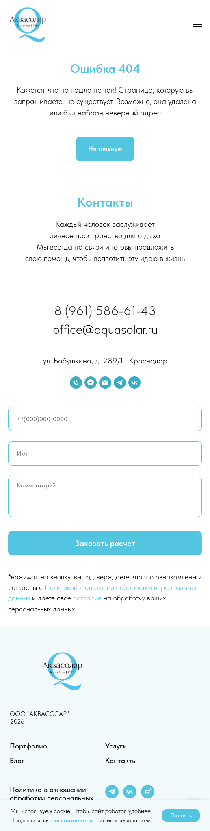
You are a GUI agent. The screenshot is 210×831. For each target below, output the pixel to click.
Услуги (116, 746)
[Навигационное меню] (197, 24)
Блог (17, 760)
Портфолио (28, 746)
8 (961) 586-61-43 (105, 310)
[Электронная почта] (105, 382)
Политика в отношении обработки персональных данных (51, 798)
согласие (87, 598)
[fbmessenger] (90, 382)
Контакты (121, 760)
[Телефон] (76, 382)
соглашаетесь (72, 820)
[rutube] (147, 796)
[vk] (134, 382)
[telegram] (120, 382)
